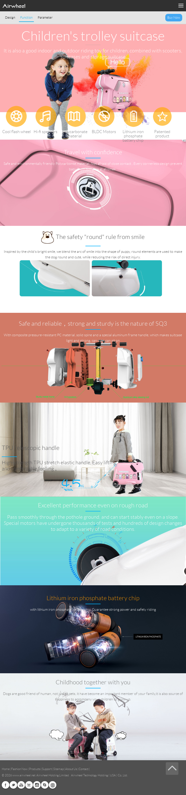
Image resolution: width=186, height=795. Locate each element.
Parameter (45, 17)
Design (10, 17)
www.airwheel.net (23, 775)
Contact (83, 769)
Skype (45, 785)
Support (47, 769)
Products (34, 769)
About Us (71, 769)
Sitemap (58, 769)
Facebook (5, 785)
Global (52, 785)
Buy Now (173, 17)
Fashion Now (19, 769)
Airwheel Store (29, 785)
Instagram (37, 785)
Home (6, 769)
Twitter (13, 785)
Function (26, 17)
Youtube (21, 785)
